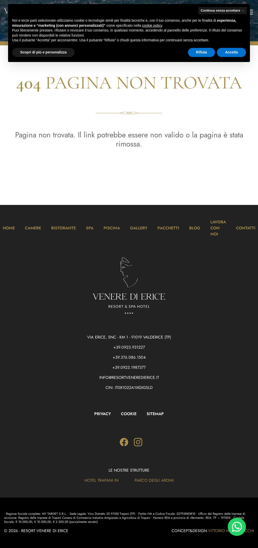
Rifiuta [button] (201, 52)
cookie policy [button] (152, 25)
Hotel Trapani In (101, 480)
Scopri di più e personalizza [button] (43, 52)
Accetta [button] (231, 52)
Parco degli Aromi (154, 480)
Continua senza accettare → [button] (222, 10)
